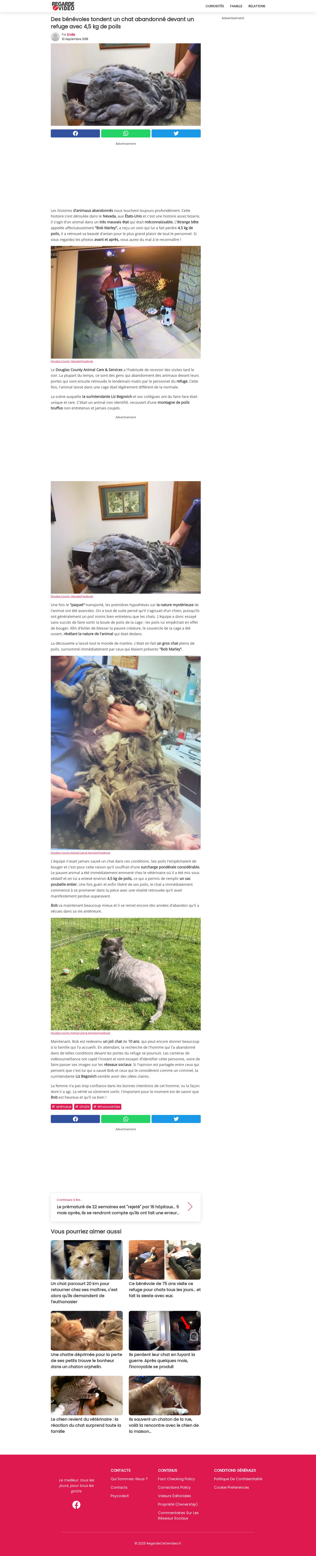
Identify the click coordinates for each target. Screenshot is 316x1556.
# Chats (82, 1106)
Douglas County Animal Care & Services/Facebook (80, 852)
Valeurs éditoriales (174, 1495)
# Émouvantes (106, 1106)
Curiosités (215, 6)
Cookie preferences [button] (231, 1487)
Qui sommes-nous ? (129, 1478)
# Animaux (62, 1106)
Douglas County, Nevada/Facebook (72, 361)
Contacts (119, 1487)
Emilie (71, 34)
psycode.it (120, 1495)
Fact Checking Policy (176, 1478)
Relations (256, 6)
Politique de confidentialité (238, 1478)
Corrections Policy (174, 1487)
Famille (236, 6)
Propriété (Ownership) (178, 1504)
